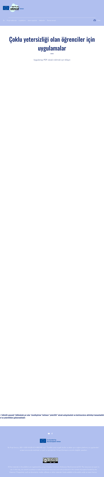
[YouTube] (49, 434)
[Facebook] (52, 434)
